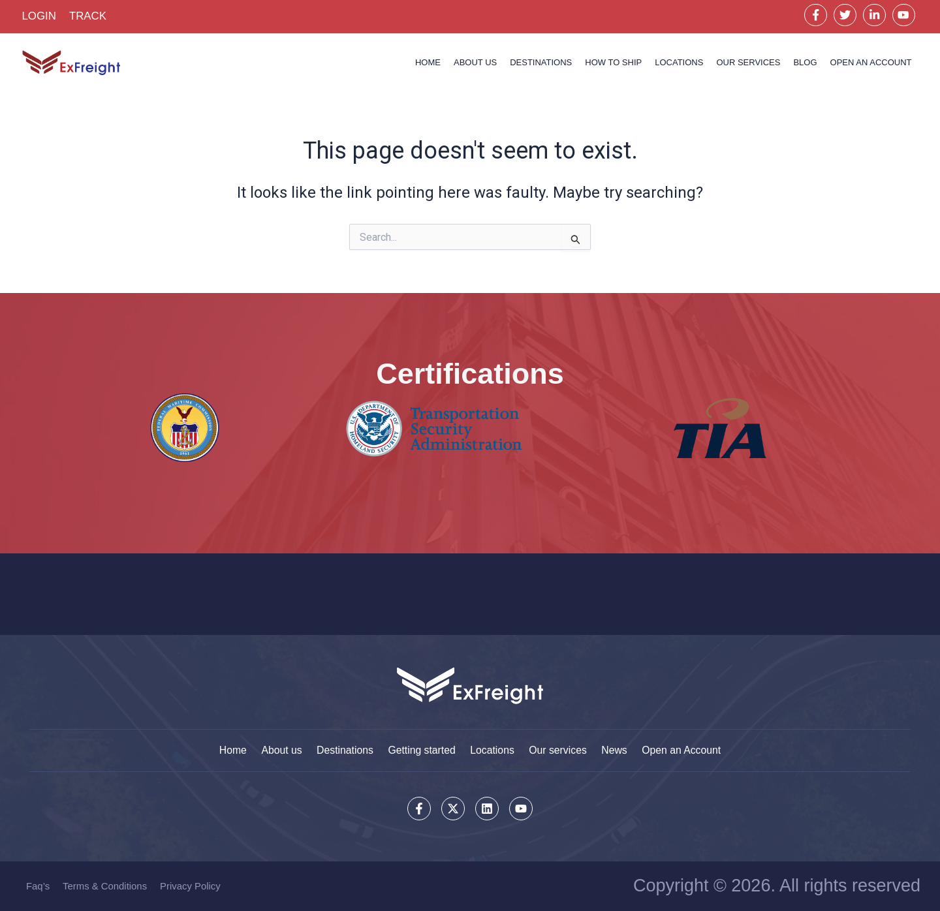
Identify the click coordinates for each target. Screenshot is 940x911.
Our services (748, 63)
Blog (805, 63)
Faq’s (38, 885)
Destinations (541, 63)
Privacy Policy (191, 885)
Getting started (420, 749)
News (618, 749)
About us (475, 63)
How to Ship (613, 63)
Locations (679, 63)
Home (428, 63)
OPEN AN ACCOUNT (871, 63)
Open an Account (687, 749)
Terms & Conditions (105, 885)
